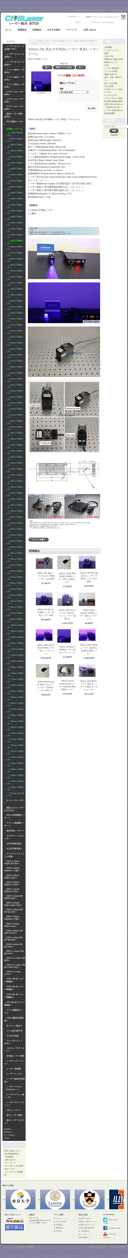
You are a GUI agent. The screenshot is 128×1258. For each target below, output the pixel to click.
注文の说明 (109, 86)
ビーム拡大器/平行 (14, 1031)
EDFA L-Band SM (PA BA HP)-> (13, 938)
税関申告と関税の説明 (113, 59)
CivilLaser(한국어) (117, 10)
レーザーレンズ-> (14, 1074)
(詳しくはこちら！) (37, 180)
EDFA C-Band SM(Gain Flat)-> (11, 883)
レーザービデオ (110, 95)
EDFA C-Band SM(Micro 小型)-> (12, 869)
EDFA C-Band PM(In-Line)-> (11, 925)
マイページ (71, 30)
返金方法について (87, 1225)
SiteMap (30, 1247)
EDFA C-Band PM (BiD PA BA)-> (13, 932)
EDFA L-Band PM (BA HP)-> (13, 945)
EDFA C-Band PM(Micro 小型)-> (12, 917)
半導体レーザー (43, 41)
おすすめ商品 (53, 30)
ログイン (85, 22)
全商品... (7, 1138)
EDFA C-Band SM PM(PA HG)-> (13, 897)
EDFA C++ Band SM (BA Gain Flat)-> (14, 966)
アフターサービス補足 (113, 98)
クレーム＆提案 (110, 71)
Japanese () (73, 16)
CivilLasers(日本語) (81, 10)
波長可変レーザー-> (15, 831)
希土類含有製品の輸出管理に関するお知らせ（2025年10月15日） (113, 104)
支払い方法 (109, 56)
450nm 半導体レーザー (61, 41)
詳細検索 (114, 135)
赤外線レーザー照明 (15, 1056)
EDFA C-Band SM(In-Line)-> (11, 876)
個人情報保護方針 (11, 1154)
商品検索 (110, 120)
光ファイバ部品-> (14, 1026)
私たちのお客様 (110, 83)
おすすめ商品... (10, 1135)
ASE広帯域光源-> (14, 843)
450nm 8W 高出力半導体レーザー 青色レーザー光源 (46, 612)
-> (14, 129)
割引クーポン (9, 1169)
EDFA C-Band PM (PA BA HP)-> (13, 911)
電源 (61, 89)
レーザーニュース (111, 50)
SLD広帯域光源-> (14, 848)
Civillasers (21, 1247)
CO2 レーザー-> (13, 1110)
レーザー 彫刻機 (13, 1069)
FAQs (106, 65)
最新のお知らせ (110, 74)
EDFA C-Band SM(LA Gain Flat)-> (13, 904)
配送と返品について (12, 1151)
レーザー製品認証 (111, 68)
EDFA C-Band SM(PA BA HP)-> (12, 862)
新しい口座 (120, 22)
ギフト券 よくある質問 (13, 1166)
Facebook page (112, 1228)
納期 (106, 53)
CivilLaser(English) (100, 10)
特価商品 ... (8, 1129)
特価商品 (37, 30)
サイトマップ (9, 1163)
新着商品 (22, 30)
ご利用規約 (9, 1157)
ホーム (8, 30)
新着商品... (8, 1132)
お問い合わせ (89, 30)
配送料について (110, 62)
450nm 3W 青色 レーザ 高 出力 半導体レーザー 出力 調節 (46, 576)
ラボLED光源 (12, 1036)
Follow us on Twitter (110, 1221)
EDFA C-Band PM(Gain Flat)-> (11, 890)
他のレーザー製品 (14, 1115)
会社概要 (108, 47)
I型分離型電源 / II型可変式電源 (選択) (74, 183)
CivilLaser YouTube (109, 1235)
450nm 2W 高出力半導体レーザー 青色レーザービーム (67, 650)
